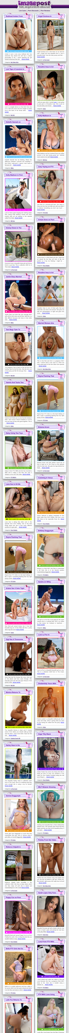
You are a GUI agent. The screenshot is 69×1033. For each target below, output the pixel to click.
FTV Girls (45, 212)
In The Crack (46, 60)
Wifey (12, 168)
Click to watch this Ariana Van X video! (18, 623)
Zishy (44, 108)
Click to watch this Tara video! (18, 364)
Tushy (12, 632)
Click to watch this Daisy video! (18, 468)
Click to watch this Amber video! (18, 51)
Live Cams (22, 10)
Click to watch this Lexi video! (18, 104)
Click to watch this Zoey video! (50, 201)
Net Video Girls (14, 62)
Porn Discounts (33, 10)
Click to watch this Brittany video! (50, 565)
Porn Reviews (45, 10)
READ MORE (25, 59)
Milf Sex (45, 160)
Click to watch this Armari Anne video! (50, 254)
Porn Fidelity (46, 265)
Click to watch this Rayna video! (50, 411)
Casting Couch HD (47, 938)
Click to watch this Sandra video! (50, 617)
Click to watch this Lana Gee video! (18, 519)
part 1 (55, 102)
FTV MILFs (13, 477)
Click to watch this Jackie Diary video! (18, 311)
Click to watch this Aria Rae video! (50, 358)
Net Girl (13, 115)
